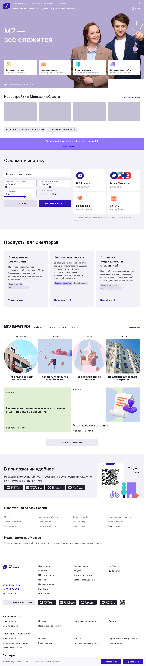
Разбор (10, 393)
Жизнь (75, 328)
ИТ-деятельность (46, 577)
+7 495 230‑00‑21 (11, 590)
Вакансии (42, 572)
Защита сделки (10, 627)
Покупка (50, 328)
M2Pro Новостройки (12, 649)
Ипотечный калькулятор (85, 623)
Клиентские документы (85, 577)
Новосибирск (45, 523)
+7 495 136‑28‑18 (11, 586)
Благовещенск (11, 527)
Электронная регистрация (15, 644)
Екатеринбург (79, 523)
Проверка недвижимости (50, 627)
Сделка (112, 623)
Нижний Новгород (12, 523)
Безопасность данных (84, 581)
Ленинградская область (119, 518)
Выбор (38, 328)
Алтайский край (115, 523)
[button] (52, 661)
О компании (44, 567)
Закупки (77, 572)
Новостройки (9, 623)
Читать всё (134, 329)
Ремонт (63, 328)
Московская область (48, 518)
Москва (7, 518)
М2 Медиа (43, 590)
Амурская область (47, 527)
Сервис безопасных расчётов (123, 640)
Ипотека (42, 623)
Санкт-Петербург (81, 518)
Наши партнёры (46, 586)
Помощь (42, 581)
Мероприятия (115, 644)
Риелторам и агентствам (42, 3)
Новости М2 (44, 595)
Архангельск (79, 527)
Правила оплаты (81, 567)
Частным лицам (20, 3)
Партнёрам (61, 3)
